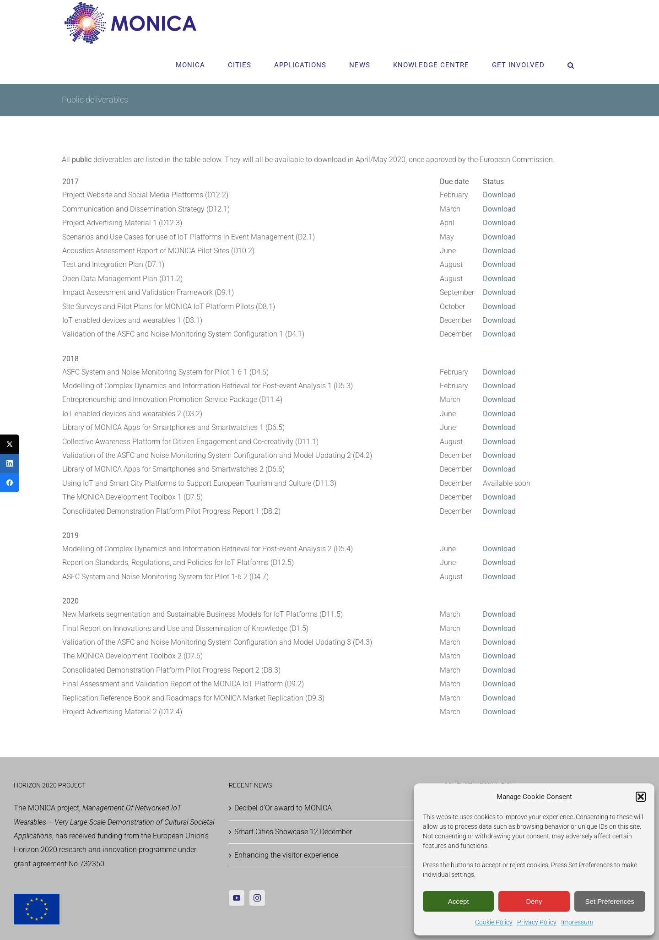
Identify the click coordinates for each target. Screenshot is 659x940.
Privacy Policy (536, 922)
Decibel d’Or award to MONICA (283, 808)
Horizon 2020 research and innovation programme (95, 849)
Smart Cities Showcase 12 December (293, 831)
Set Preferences (610, 901)
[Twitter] (9, 444)
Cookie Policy (494, 922)
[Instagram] (257, 898)
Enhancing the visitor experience (286, 855)
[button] (640, 796)
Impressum (577, 922)
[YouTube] (236, 898)
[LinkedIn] (9, 463)
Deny (534, 901)
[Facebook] (9, 482)
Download (499, 237)
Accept (458, 901)
